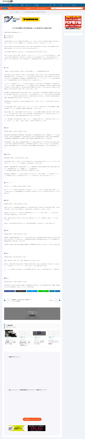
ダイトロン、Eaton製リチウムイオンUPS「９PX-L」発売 (39, 342)
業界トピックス (28, 5)
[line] (43, 291)
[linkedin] (54, 291)
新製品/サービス (18, 12)
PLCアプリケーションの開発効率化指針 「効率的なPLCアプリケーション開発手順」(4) (25, 343)
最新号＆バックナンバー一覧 (32, 419)
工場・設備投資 (36, 5)
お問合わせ (74, 5)
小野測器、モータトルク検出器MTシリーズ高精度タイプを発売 (10, 342)
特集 (54, 5)
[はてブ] (32, 291)
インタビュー (16, 5)
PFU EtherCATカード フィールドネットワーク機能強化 (53, 342)
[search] (81, 8)
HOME (10, 5)
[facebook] (9, 291)
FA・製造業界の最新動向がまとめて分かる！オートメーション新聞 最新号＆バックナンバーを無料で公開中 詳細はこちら (28, 8)
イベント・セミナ (44, 5)
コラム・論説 (59, 5)
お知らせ (51, 300)
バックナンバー (67, 5)
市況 (50, 5)
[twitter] (20, 291)
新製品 (22, 5)
